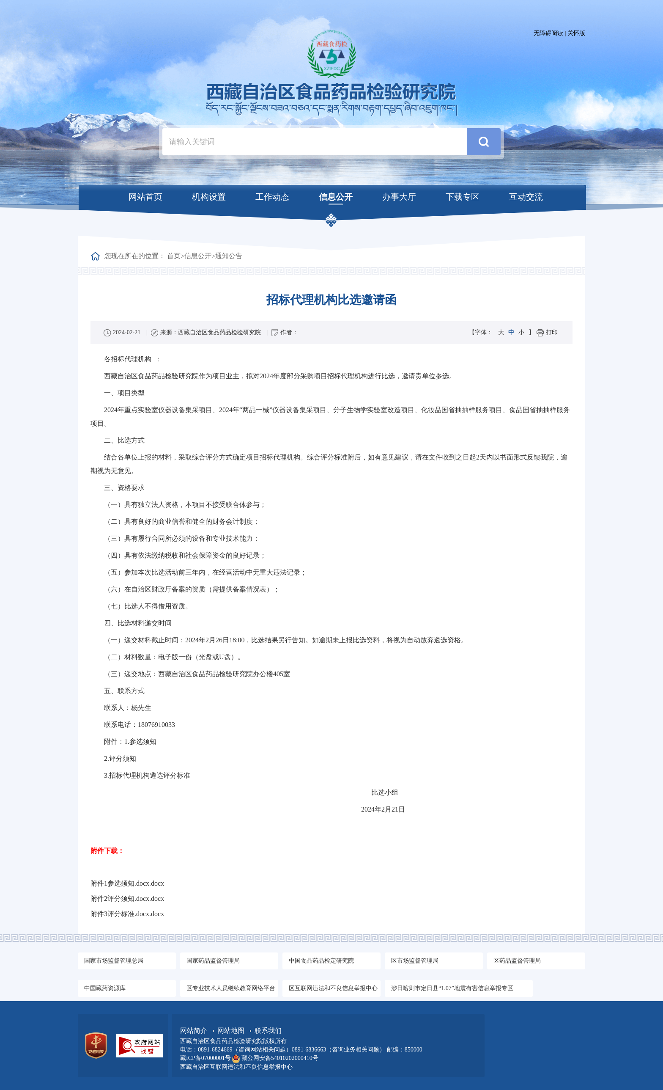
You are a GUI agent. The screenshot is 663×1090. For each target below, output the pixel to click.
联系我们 (268, 1030)
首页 (174, 255)
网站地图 (231, 1030)
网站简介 (194, 1030)
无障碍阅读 (548, 33)
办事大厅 (399, 196)
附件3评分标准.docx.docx (127, 913)
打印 (552, 332)
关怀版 (576, 33)
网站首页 (145, 196)
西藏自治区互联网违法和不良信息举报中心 (236, 1067)
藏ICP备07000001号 (206, 1058)
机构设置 (209, 196)
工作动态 (272, 196)
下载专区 (462, 196)
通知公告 (228, 255)
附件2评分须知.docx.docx (127, 898)
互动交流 (526, 196)
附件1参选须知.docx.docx (127, 883)
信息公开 (336, 196)
